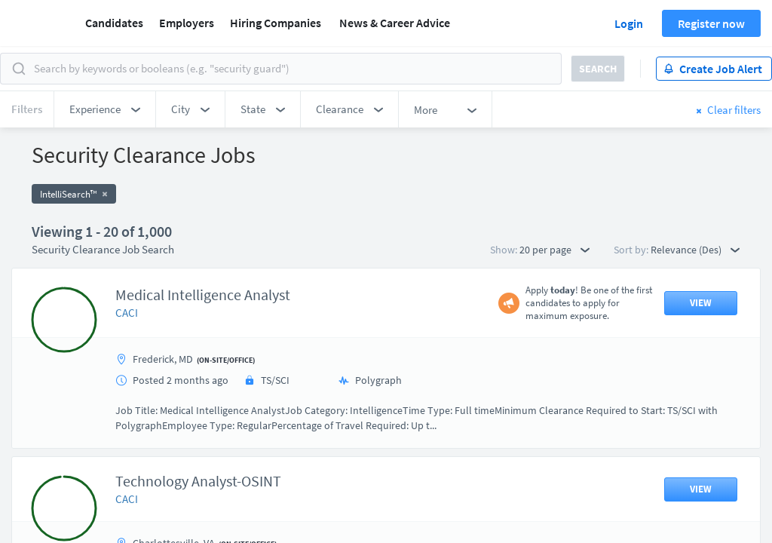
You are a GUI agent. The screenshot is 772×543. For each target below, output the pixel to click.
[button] (104, 109)
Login (628, 23)
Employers (186, 22)
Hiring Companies (275, 22)
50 (472, 411)
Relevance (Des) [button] (695, 249)
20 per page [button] (554, 249)
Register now (711, 23)
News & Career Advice (394, 22)
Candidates (114, 22)
